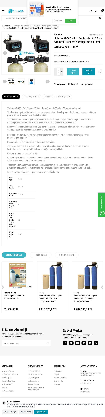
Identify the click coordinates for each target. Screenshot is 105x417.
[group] (26, 53)
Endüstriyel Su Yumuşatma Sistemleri (45, 26)
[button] (5, 53)
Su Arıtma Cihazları (8, 377)
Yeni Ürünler (58, 377)
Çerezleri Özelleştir (9, 412)
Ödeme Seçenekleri (31, 97)
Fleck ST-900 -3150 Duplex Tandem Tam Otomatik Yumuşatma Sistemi (85, 298)
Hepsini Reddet (26, 412)
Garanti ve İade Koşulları (35, 380)
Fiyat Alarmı (86, 84)
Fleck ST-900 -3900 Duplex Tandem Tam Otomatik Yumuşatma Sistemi (50, 298)
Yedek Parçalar (6, 384)
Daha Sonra (57, 21)
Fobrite (58, 34)
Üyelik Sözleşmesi (33, 387)
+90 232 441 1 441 (86, 389)
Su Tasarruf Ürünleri (8, 397)
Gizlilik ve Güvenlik (34, 377)
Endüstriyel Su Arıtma (21, 26)
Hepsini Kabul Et (41, 412)
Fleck (41, 292)
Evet (70, 21)
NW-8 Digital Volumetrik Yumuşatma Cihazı (14, 297)
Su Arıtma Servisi (7, 390)
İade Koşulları (64, 97)
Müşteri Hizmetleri (60, 384)
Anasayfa (6, 26)
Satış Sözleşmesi (33, 384)
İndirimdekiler (58, 387)
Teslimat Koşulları (33, 390)
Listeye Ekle (59, 84)
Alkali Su (4, 394)
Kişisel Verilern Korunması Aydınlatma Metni (36, 395)
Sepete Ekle (72, 71)
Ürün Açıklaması (11, 97)
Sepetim (56, 380)
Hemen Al (88, 71)
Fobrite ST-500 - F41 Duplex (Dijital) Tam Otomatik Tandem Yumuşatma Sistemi (32, 28)
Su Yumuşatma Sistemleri (10, 380)
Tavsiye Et (73, 84)
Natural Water (10, 292)
